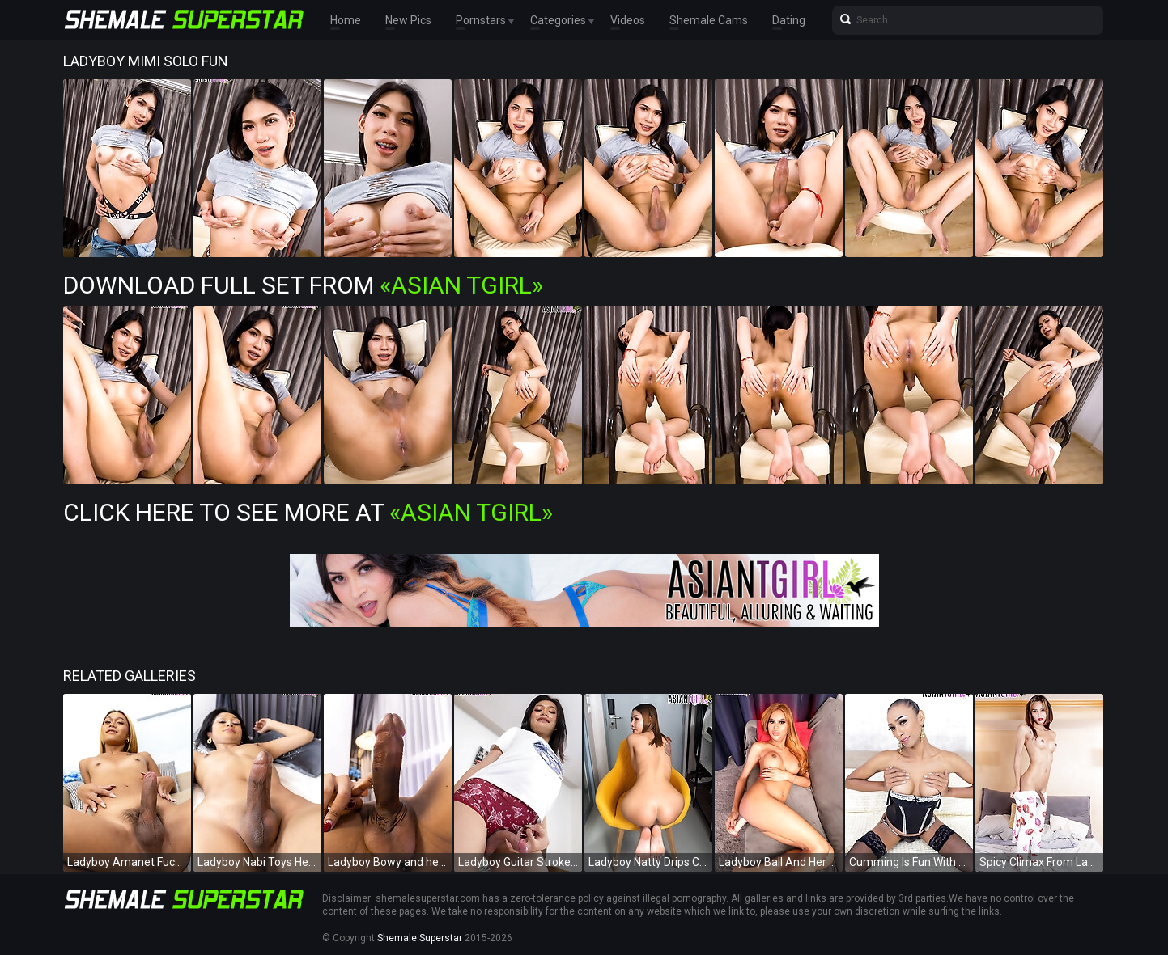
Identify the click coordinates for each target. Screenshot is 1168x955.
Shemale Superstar (419, 938)
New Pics (408, 20)
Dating (788, 20)
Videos (627, 20)
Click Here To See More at (308, 512)
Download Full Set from (303, 285)
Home (345, 20)
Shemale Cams (708, 20)
